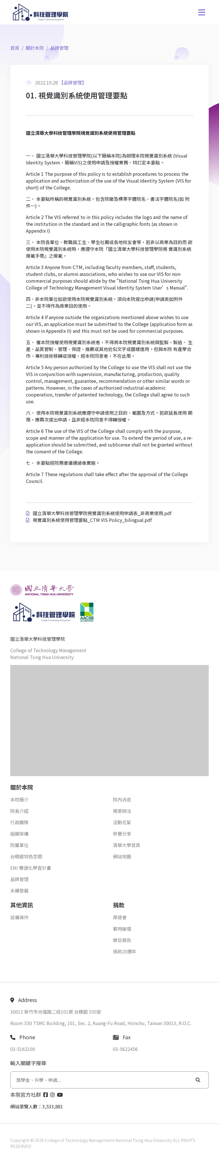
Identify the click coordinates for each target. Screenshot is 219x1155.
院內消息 (122, 799)
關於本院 (35, 47)
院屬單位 (19, 845)
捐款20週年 (124, 951)
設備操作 (19, 917)
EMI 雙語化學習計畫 (30, 867)
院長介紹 (19, 810)
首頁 (14, 47)
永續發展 (19, 890)
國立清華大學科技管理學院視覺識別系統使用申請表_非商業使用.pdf (102, 513)
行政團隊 (19, 822)
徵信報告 (122, 940)
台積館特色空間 (26, 856)
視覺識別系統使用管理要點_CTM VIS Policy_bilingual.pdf (92, 519)
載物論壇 (122, 928)
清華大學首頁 (126, 845)
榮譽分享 (122, 833)
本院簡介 (19, 799)
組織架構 (19, 833)
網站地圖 (122, 856)
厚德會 (120, 917)
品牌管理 (59, 47)
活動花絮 (122, 822)
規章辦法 (122, 810)
